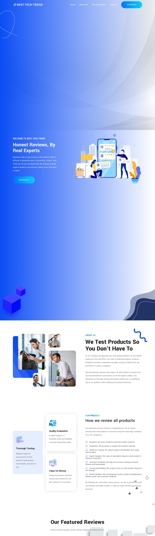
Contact (113, 4)
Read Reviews (24, 180)
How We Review (99, 4)
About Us (83, 4)
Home (72, 4)
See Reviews (131, 5)
